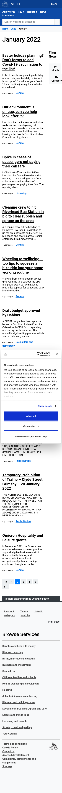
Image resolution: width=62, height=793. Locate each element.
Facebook (9, 611)
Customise (31, 426)
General (20, 92)
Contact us (8, 751)
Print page (53, 621)
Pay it (21, 11)
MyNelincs (8, 15)
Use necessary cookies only (31, 436)
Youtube (25, 615)
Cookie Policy (10, 747)
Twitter (24, 611)
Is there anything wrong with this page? (27, 598)
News (43, 11)
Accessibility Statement (15, 755)
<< (5, 581)
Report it (32, 11)
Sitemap (7, 766)
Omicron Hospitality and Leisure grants (22, 537)
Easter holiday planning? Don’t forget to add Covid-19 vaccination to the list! (23, 62)
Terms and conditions (14, 743)
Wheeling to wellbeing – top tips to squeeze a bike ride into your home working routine (22, 266)
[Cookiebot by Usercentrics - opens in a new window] (37, 354)
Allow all (31, 415)
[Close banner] (57, 354)
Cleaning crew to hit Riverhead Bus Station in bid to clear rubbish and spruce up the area (23, 214)
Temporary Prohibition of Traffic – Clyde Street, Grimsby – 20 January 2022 (23, 482)
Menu (54, 4)
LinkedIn (38, 611)
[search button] (57, 22)
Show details (45, 406)
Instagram (9, 615)
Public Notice (23, 460)
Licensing (21, 193)
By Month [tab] (55, 68)
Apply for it (8, 11)
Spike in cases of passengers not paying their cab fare (21, 161)
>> (5, 586)
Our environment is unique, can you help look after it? (19, 111)
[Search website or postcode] (28, 22)
